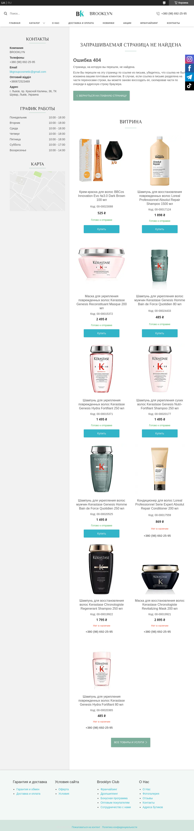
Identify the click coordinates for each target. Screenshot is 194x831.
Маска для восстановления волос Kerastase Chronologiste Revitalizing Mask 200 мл (159, 604)
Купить (101, 229)
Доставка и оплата (81, 23)
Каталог (34, 23)
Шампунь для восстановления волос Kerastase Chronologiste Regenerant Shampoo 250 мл (101, 604)
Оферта (64, 789)
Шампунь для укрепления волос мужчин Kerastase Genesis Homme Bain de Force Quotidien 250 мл (101, 504)
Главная (14, 23)
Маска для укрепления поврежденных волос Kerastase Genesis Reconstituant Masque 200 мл (102, 302)
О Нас (147, 789)
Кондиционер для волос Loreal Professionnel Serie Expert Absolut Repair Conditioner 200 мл (159, 504)
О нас (56, 23)
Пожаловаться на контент (86, 827)
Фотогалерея (151, 793)
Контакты (173, 23)
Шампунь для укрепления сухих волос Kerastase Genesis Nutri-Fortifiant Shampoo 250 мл (159, 404)
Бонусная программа (114, 798)
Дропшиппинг (109, 793)
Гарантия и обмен (27, 789)
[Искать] (5, 13)
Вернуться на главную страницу (103, 95)
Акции (127, 23)
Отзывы (148, 798)
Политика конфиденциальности (119, 827)
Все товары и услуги (129, 742)
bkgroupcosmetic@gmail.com (28, 71)
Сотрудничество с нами (116, 807)
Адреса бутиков (153, 807)
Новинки (108, 23)
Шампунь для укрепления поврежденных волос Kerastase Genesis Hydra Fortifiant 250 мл (101, 404)
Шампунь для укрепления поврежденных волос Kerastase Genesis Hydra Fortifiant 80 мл (101, 700)
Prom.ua (113, 823)
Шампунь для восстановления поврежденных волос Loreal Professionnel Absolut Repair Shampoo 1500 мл (160, 197)
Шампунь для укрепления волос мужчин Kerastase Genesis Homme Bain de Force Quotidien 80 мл (159, 300)
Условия (64, 793)
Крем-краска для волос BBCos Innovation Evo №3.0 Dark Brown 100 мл (101, 195)
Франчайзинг (149, 23)
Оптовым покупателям (115, 802)
